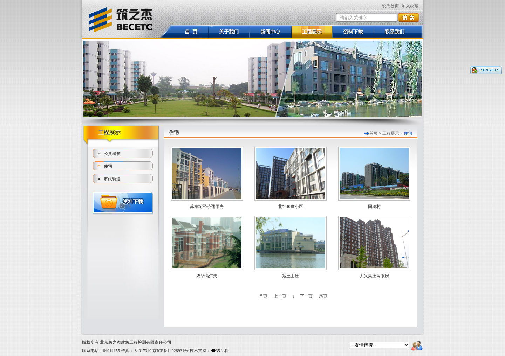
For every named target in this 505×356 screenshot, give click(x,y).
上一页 (280, 296)
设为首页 (390, 6)
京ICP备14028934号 (170, 350)
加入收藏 (410, 6)
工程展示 (390, 133)
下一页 (306, 296)
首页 (373, 133)
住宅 (108, 166)
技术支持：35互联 (208, 350)
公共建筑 (112, 153)
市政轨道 (112, 178)
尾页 (323, 296)
